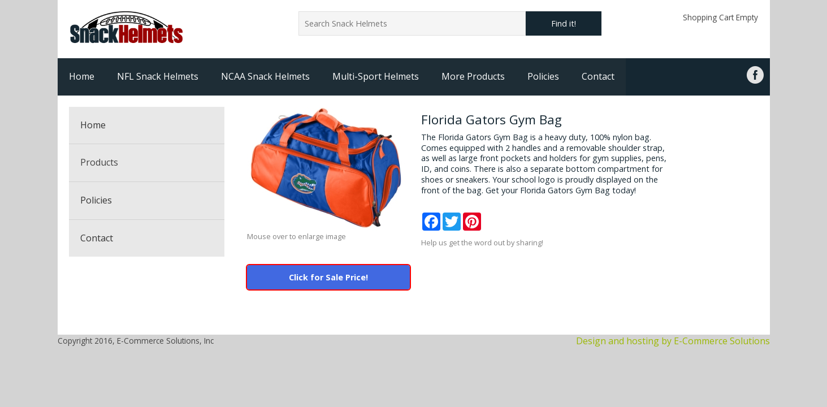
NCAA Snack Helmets (265, 76)
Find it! (563, 23)
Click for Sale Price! (328, 277)
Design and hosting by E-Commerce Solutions (673, 341)
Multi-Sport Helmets (375, 76)
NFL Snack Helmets (157, 76)
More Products (473, 76)
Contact (598, 76)
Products (99, 162)
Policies (543, 76)
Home (81, 76)
